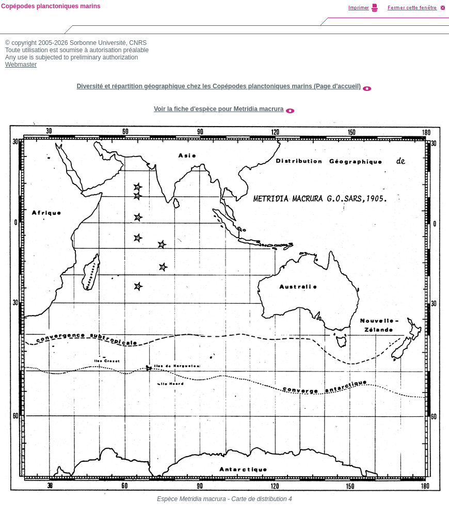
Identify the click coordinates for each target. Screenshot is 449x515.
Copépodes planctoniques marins (51, 6)
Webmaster (21, 64)
